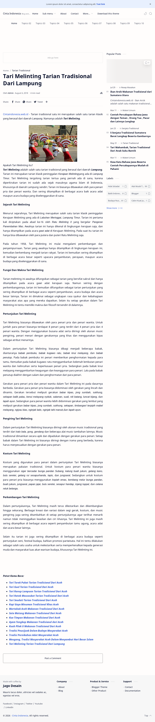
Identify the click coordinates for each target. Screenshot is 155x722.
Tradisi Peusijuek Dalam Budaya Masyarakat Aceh (38, 630)
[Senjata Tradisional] (130, 128)
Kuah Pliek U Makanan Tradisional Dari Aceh (35, 626)
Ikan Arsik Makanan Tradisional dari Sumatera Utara (131, 93)
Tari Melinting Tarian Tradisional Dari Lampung (37, 644)
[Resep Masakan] (128, 87)
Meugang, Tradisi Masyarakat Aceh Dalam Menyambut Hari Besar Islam (51, 639)
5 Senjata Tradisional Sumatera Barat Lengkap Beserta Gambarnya (130, 134)
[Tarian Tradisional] (131, 143)
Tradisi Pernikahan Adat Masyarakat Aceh (34, 635)
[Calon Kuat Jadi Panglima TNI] (141, 200)
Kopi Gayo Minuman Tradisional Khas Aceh (34, 604)
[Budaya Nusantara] (118, 200)
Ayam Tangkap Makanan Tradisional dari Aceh (36, 622)
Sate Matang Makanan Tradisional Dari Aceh (35, 613)
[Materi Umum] (129, 110)
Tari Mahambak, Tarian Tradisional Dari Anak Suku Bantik (130, 149)
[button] (145, 13)
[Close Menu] (150, 4)
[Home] (14, 23)
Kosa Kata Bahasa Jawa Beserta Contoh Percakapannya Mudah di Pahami (129, 165)
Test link (100, 4)
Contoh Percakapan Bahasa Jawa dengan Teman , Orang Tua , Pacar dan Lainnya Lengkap (130, 118)
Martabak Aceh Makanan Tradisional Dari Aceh (37, 608)
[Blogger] (141, 193)
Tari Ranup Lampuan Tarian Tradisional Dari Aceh (38, 591)
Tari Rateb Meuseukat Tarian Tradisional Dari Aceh (39, 595)
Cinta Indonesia (12, 13)
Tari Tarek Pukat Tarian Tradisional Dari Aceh (36, 582)
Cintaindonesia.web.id (15, 114)
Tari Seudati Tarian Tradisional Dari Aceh (33, 600)
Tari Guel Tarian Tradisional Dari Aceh (31, 587)
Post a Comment (53, 658)
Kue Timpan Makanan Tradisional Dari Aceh (35, 617)
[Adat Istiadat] (118, 186)
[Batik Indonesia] (118, 193)
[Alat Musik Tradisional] (141, 186)
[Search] (150, 13)
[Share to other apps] (46, 101)
